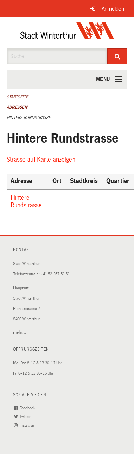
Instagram (26, 425)
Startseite (17, 96)
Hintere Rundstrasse (29, 117)
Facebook (25, 408)
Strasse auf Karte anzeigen (42, 159)
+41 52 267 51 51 (55, 274)
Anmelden (113, 9)
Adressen (17, 107)
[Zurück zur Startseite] (67, 32)
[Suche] (117, 56)
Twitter (23, 417)
